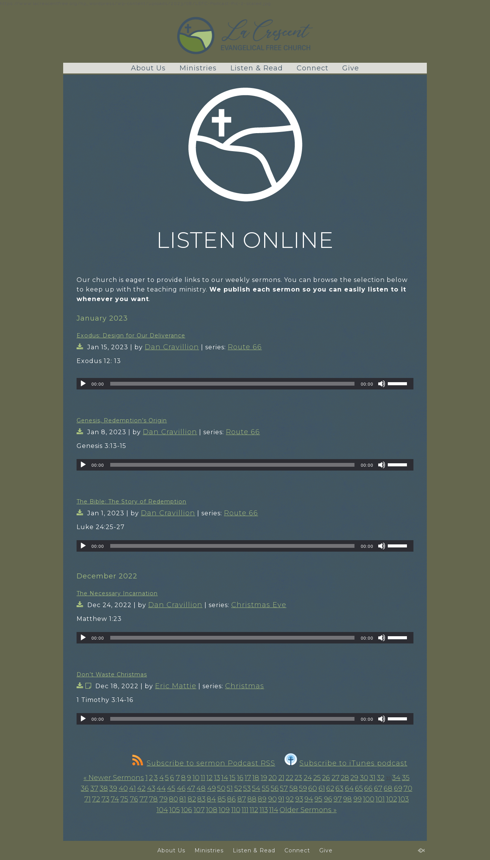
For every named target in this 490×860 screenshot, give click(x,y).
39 (113, 788)
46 (181, 788)
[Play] (83, 384)
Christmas (244, 686)
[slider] (232, 384)
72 (96, 799)
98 (347, 799)
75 (124, 799)
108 (211, 810)
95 (318, 799)
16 (240, 778)
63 (339, 788)
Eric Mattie (175, 686)
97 (337, 799)
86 (231, 799)
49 (211, 788)
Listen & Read (256, 68)
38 (104, 788)
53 (247, 788)
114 (273, 810)
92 (290, 799)
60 (312, 788)
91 (281, 799)
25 (317, 778)
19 (264, 778)
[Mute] (381, 384)
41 (132, 788)
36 (85, 788)
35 (406, 778)
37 (94, 788)
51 (230, 788)
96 (328, 799)
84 (211, 799)
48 (201, 788)
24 (308, 778)
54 (256, 788)
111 (245, 810)
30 (364, 778)
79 (163, 799)
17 (248, 778)
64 (349, 788)
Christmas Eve (258, 605)
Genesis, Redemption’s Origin (122, 420)
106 (186, 810)
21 (281, 778)
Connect (312, 68)
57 (284, 788)
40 (123, 788)
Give (350, 68)
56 (275, 788)
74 (115, 799)
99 (357, 799)
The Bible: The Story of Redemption (131, 501)
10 (196, 778)
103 (403, 799)
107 (199, 810)
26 (326, 778)
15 (232, 778)
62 (330, 788)
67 (378, 788)
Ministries (198, 68)
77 (143, 799)
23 (298, 778)
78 (153, 799)
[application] (245, 383)
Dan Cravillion (172, 347)
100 (368, 799)
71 (87, 799)
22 (289, 778)
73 (105, 799)
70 (407, 788)
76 (134, 799)
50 (221, 788)
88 (251, 799)
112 (254, 810)
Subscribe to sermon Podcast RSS (203, 763)
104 (162, 810)
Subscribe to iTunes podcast (345, 763)
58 (293, 788)
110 (235, 810)
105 (174, 810)
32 (380, 778)
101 (380, 799)
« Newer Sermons (113, 778)
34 (396, 778)
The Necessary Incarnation (117, 593)
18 (255, 778)
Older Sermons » (307, 810)
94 (308, 799)
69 (398, 788)
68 (388, 788)
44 (161, 788)
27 (336, 778)
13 (217, 778)
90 (272, 799)
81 (182, 799)
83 (201, 799)
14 (224, 778)
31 (372, 778)
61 (321, 788)
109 (224, 810)
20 (272, 778)
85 (221, 799)
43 (151, 788)
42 (141, 788)
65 (359, 788)
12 (209, 778)
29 (354, 778)
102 (391, 799)
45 (171, 788)
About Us (148, 68)
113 (264, 810)
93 (299, 799)
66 (368, 788)
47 (191, 788)
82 (192, 799)
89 (262, 799)
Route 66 (245, 347)
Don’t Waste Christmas (112, 674)
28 (345, 778)
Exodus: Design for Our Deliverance (131, 335)
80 (173, 799)
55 (266, 788)
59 (303, 788)
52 (238, 788)
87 (241, 799)
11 (203, 778)
